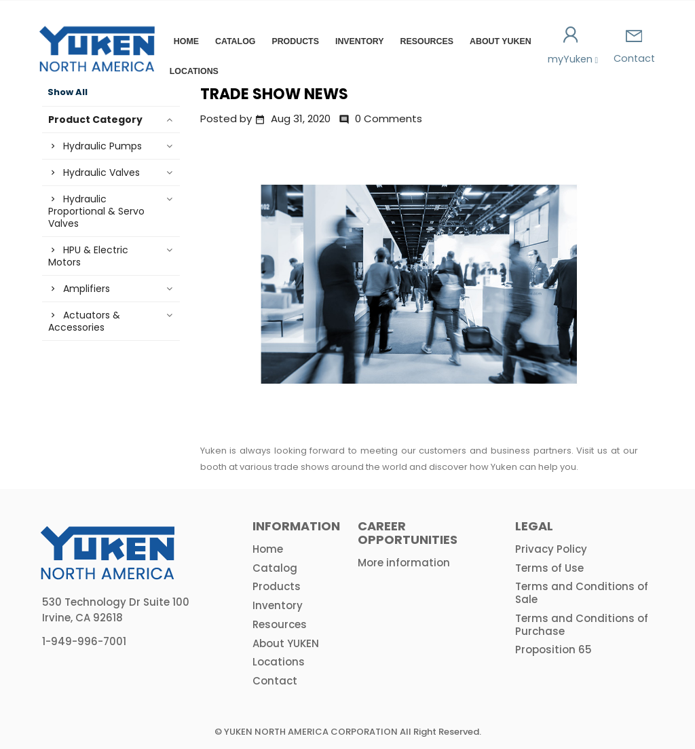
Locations (194, 71)
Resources (427, 41)
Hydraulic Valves (101, 172)
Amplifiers (86, 288)
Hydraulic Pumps (102, 146)
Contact (634, 47)
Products (295, 41)
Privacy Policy (551, 549)
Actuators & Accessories (84, 321)
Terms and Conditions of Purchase (581, 624)
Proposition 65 (553, 649)
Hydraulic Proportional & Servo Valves (96, 211)
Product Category (95, 119)
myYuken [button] (571, 46)
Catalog (235, 41)
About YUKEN (500, 41)
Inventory (359, 41)
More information (404, 562)
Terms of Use (549, 568)
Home (186, 41)
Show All (68, 92)
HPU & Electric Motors (88, 256)
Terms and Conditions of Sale (581, 592)
